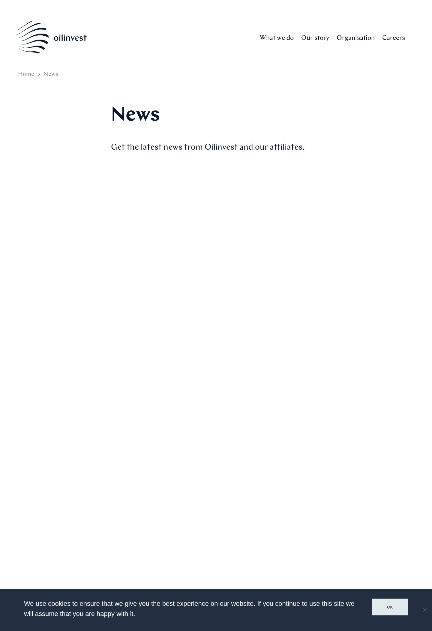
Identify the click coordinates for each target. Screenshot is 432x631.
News (320, 528)
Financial (327, 541)
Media (322, 515)
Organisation (356, 38)
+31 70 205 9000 (51, 564)
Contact (325, 555)
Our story (315, 38)
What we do (277, 38)
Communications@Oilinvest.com (72, 574)
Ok (390, 607)
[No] (425, 610)
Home (26, 74)
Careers (393, 38)
